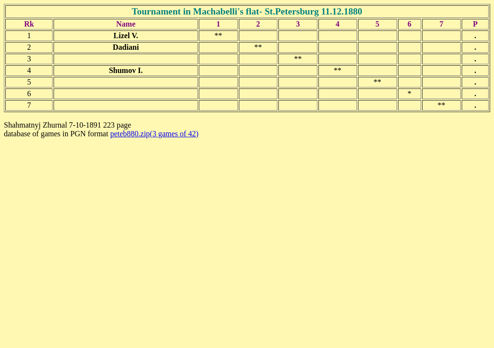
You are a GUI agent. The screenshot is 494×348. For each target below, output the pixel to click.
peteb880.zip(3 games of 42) (154, 134)
